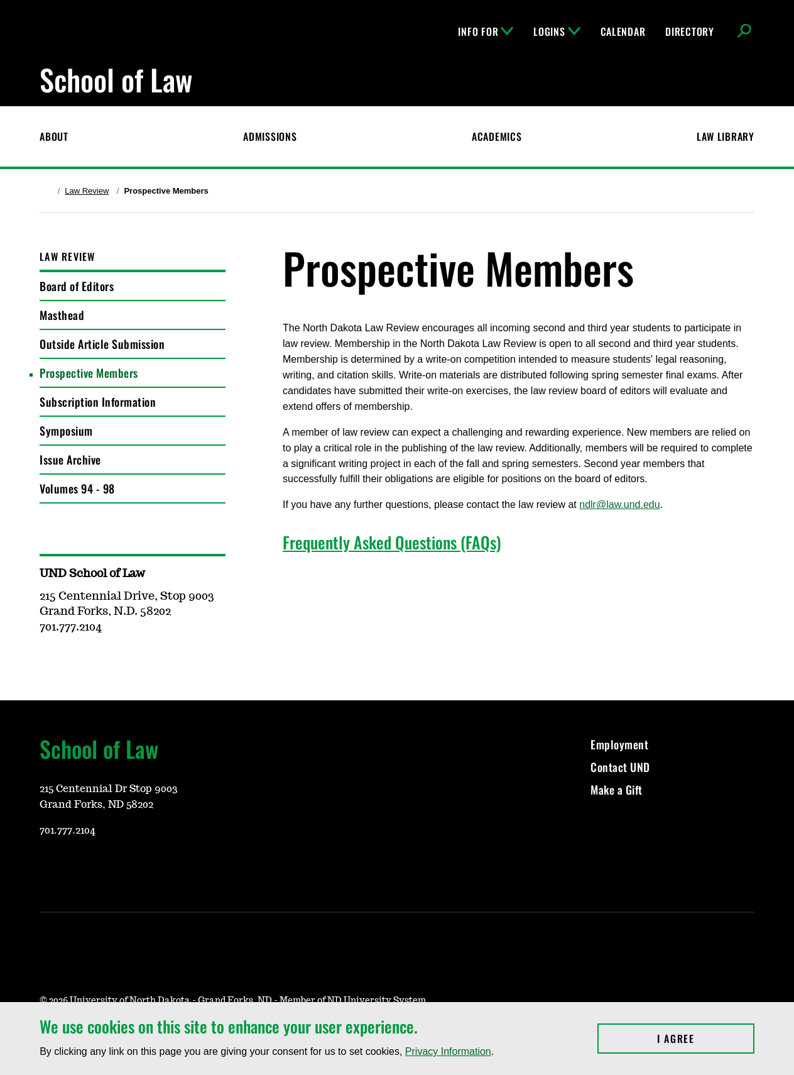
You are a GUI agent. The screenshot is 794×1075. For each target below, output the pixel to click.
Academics (496, 136)
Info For (485, 31)
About (54, 136)
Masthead (62, 315)
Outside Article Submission (102, 344)
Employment (619, 744)
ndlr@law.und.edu (619, 504)
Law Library (725, 136)
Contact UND (620, 767)
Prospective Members (89, 373)
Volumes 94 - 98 (77, 488)
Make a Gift (616, 789)
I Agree (705, 1038)
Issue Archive (70, 459)
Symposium (66, 430)
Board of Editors (77, 286)
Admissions (269, 136)
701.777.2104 (67, 830)
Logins (556, 31)
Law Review (87, 191)
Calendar (623, 31)
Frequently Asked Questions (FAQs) (392, 542)
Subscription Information (98, 402)
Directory (689, 31)
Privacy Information (448, 1051)
